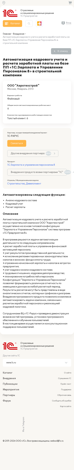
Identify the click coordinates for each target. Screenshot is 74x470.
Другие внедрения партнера (31, 153)
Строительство (16, 183)
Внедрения (18, 34)
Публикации (10, 384)
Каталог (7, 372)
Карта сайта (65, 406)
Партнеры (9, 395)
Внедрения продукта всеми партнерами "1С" (39, 172)
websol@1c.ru (56, 441)
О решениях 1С (64, 378)
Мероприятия (11, 389)
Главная (7, 34)
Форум (7, 400)
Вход (68, 23)
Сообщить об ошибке (61, 401)
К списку (63, 51)
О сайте (67, 373)
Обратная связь (64, 395)
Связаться (17, 143)
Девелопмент (33, 183)
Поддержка (66, 390)
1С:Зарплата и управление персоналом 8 (31, 165)
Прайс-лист (65, 384)
